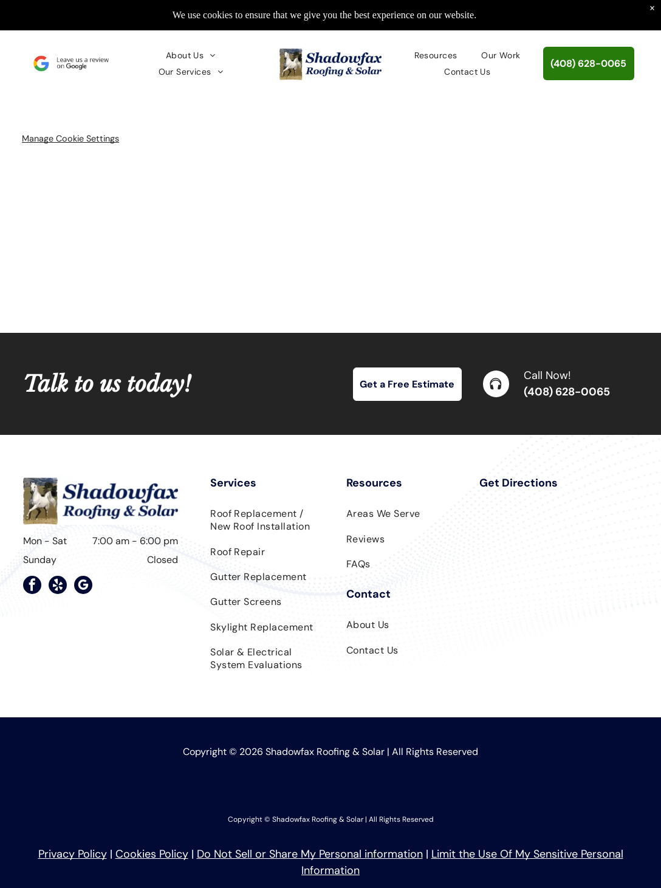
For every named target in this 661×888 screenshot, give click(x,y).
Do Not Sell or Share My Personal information (310, 854)
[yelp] (58, 586)
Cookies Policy (151, 854)
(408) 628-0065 (567, 391)
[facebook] (32, 586)
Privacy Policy (72, 854)
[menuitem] (191, 55)
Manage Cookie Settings (70, 138)
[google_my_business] (83, 586)
